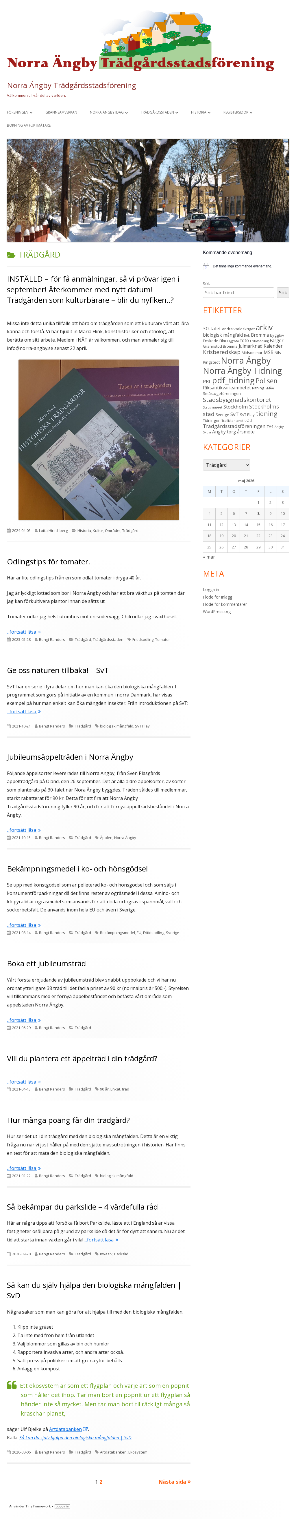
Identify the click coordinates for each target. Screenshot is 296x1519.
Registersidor (235, 112)
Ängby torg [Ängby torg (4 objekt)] (224, 431)
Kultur (98, 530)
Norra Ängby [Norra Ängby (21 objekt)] (246, 360)
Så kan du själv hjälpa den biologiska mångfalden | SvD (75, 1437)
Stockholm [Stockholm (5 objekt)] (235, 406)
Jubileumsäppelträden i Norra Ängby (70, 757)
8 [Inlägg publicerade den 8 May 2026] (258, 513)
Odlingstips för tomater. (48, 561)
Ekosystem (137, 1452)
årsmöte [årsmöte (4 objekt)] (246, 431)
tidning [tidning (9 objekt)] (267, 413)
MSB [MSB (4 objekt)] (268, 352)
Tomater (162, 639)
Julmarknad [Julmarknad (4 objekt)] (250, 346)
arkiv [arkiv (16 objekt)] (264, 327)
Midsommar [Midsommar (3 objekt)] (252, 352)
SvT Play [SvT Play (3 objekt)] (247, 414)
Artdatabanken (68, 1429)
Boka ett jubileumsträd (46, 963)
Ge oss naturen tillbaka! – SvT (58, 670)
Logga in (211, 589)
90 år (104, 1089)
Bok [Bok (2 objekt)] (247, 335)
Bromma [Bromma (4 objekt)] (260, 335)
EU (139, 932)
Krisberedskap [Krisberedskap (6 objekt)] (221, 351)
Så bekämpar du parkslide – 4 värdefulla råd (82, 1206)
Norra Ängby (125, 837)
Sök (206, 283)
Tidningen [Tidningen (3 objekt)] (212, 420)
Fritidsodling (142, 639)
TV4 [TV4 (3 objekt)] (270, 426)
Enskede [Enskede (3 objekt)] (210, 340)
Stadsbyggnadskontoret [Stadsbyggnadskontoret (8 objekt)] (237, 399)
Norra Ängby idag (107, 112)
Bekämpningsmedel (117, 932)
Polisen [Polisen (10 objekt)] (267, 380)
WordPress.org (217, 611)
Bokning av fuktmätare (29, 125)
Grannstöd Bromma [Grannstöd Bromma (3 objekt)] (220, 346)
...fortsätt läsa (24, 632)
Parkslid (121, 1254)
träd (125, 1089)
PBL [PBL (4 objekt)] (207, 381)
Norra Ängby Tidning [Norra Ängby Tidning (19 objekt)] (242, 370)
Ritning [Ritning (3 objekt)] (258, 388)
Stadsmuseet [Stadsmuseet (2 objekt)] (212, 407)
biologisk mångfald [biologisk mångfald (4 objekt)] (223, 335)
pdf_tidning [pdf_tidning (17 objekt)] (233, 380)
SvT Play (142, 726)
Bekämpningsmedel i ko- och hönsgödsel (77, 868)
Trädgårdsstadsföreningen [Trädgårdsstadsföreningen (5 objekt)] (234, 426)
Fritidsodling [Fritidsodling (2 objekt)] (259, 341)
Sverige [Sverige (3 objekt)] (222, 414)
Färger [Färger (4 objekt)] (277, 340)
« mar (209, 557)
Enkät (115, 1089)
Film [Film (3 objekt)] (222, 340)
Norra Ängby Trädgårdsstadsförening (71, 85)
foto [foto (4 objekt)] (244, 340)
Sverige (172, 932)
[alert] (246, 266)
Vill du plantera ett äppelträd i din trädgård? (82, 1058)
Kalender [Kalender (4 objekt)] (273, 346)
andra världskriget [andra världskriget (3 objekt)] (238, 328)
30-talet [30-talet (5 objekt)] (212, 328)
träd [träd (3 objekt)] (248, 420)
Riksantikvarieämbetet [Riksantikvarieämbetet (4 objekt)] (227, 387)
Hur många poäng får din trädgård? (68, 1120)
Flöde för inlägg (217, 597)
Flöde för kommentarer (225, 604)
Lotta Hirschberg (53, 530)
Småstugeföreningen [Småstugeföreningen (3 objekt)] (222, 393)
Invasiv (106, 1254)
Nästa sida (172, 1481)
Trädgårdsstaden (157, 112)
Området (113, 530)
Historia (198, 112)
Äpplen (106, 837)
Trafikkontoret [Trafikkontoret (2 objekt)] (232, 421)
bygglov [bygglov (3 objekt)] (277, 335)
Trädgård (130, 530)
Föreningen (17, 112)
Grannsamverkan (61, 112)
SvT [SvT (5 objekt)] (234, 414)
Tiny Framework (38, 1506)
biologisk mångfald (116, 726)
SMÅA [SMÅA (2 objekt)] (269, 388)
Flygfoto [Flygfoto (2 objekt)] (233, 341)
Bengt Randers (52, 639)
